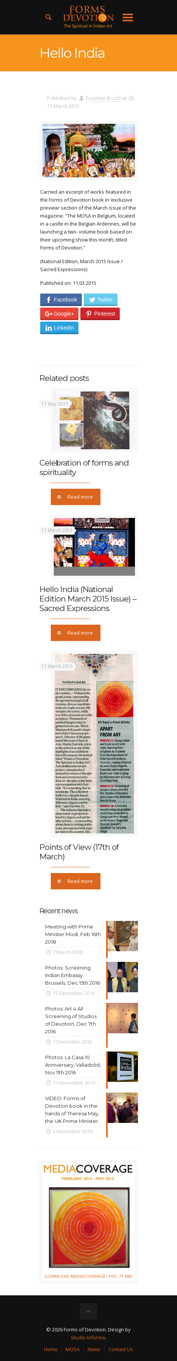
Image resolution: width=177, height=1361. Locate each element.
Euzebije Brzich (103, 98)
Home (51, 1349)
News (94, 1349)
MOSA (73, 1349)
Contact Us (120, 1349)
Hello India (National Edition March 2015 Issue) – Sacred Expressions (87, 598)
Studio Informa (88, 1337)
